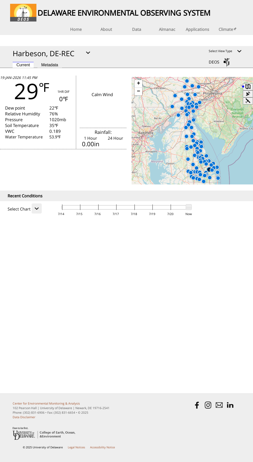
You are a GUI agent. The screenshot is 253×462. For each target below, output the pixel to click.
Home (76, 29)
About (106, 29)
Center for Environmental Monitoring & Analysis (46, 403)
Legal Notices (76, 447)
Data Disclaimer (24, 417)
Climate (228, 29)
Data (136, 29)
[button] (191, 127)
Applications (197, 29)
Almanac (167, 29)
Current (23, 65)
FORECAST (64, 168)
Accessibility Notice (102, 447)
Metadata (49, 65)
